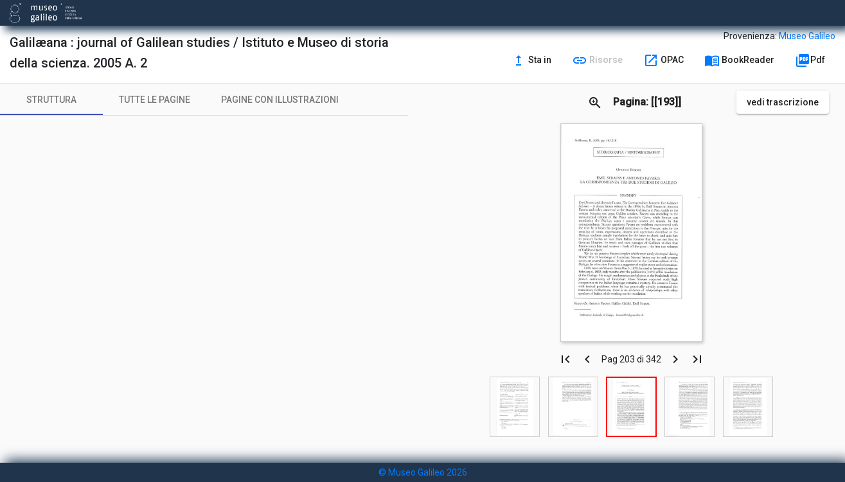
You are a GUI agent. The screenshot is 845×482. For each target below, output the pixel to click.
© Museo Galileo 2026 (422, 472)
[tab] (51, 99)
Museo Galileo (807, 36)
